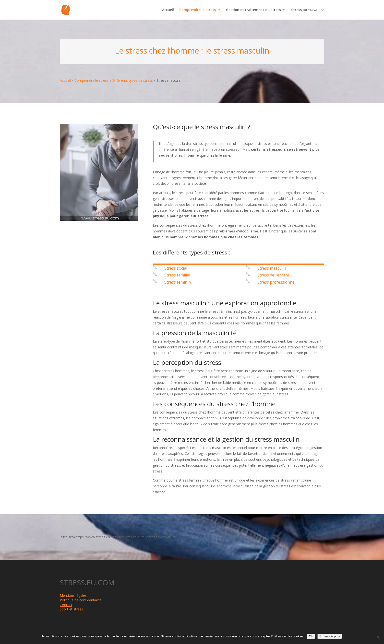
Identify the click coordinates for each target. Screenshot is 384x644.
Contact (66, 604)
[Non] (377, 637)
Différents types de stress (132, 80)
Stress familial (177, 275)
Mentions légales (73, 595)
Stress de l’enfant (273, 275)
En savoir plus (329, 636)
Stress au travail (305, 10)
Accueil (168, 10)
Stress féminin (177, 282)
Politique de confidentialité (81, 600)
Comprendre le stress (197, 10)
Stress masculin (271, 268)
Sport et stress (71, 609)
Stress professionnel (276, 282)
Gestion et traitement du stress (253, 10)
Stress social (175, 268)
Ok (311, 636)
